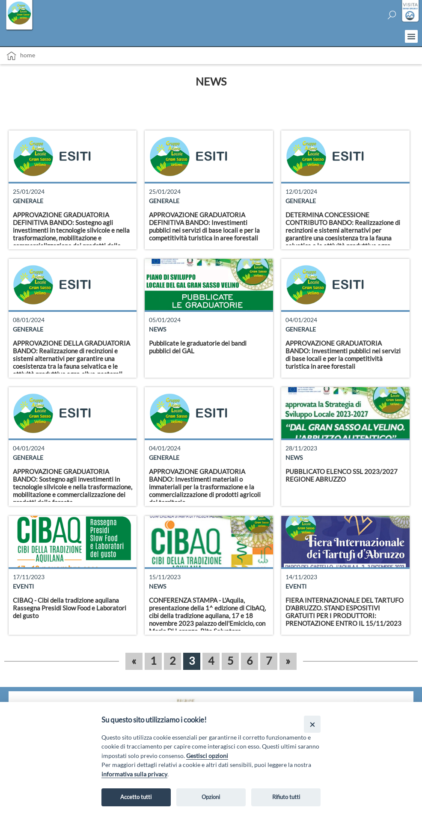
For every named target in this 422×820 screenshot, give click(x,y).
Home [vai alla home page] (20, 55)
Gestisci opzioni (207, 755)
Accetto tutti (136, 796)
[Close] (312, 724)
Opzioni (211, 796)
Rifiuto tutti (286, 796)
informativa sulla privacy (134, 774)
